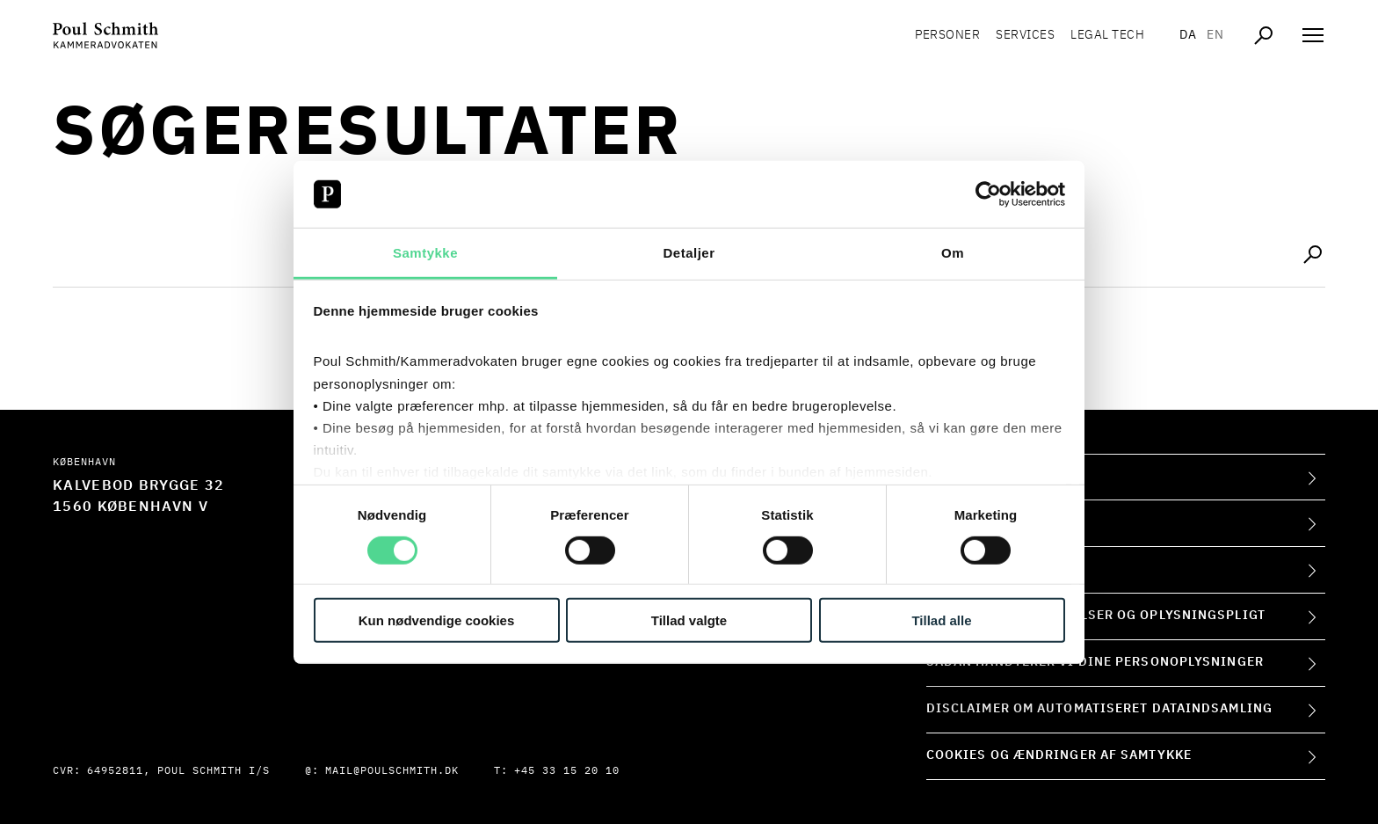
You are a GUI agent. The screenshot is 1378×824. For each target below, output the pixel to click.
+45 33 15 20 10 (567, 771)
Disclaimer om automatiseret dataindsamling (1099, 709)
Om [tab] (952, 252)
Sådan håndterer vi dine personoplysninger (1095, 662)
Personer (947, 35)
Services (1025, 35)
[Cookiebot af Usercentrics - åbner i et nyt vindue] (988, 194)
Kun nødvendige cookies (437, 620)
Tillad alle (941, 620)
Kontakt (956, 522)
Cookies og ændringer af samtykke (1059, 755)
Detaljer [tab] (688, 252)
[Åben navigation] (1313, 35)
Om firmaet (967, 476)
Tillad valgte (689, 620)
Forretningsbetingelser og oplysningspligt (1096, 615)
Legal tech (1107, 35)
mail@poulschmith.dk (392, 771)
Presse (952, 569)
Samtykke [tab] (425, 252)
